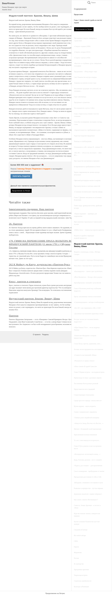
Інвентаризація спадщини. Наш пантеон (31, 209)
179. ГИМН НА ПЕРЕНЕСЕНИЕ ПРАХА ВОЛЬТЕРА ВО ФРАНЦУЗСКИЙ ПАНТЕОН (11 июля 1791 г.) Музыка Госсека (40, 244)
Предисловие (78, 14)
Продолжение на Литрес (83, 29)
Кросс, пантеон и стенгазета (25, 281)
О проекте (36, 334)
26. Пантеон (15, 223)
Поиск (91, 2)
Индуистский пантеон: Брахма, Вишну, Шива (34, 298)
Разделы (45, 334)
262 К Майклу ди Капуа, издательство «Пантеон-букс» (39, 264)
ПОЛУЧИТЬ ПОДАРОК (21, 176)
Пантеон (13, 315)
